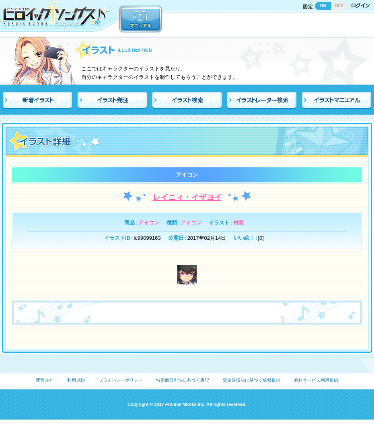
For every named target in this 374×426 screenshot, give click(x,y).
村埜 (238, 223)
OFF (339, 5)
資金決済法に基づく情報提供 (251, 380)
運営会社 (44, 380)
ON (323, 5)
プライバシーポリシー (121, 380)
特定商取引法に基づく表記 (182, 380)
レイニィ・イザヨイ (187, 197)
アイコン (148, 223)
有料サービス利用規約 (316, 380)
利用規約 (76, 380)
